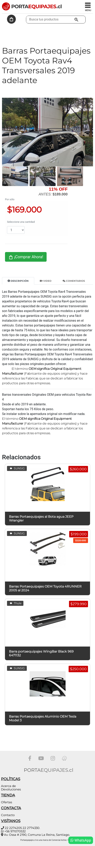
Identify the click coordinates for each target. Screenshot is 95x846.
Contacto (8, 815)
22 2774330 (31, 828)
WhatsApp (80, 840)
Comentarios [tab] (74, 280)
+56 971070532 (15, 831)
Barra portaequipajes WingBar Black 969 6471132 (41, 653)
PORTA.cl (32, 6)
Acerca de (8, 786)
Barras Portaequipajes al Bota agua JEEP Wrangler (41, 518)
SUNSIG (17, 468)
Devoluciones (11, 789)
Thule (15, 603)
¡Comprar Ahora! (25, 257)
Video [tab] (45, 280)
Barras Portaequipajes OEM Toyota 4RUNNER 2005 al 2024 (45, 588)
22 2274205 (13, 828)
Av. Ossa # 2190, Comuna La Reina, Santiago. (37, 835)
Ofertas (6, 802)
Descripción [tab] (18, 280)
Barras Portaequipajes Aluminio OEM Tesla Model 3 (42, 718)
